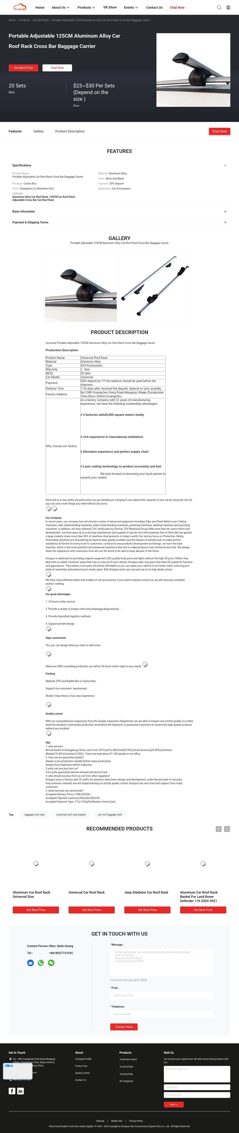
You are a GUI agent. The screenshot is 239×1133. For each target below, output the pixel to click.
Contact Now (123, 1027)
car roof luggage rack (110, 814)
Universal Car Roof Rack (87, 892)
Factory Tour (81, 1066)
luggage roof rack (35, 814)
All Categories (126, 1081)
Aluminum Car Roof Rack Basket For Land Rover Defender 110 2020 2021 (199, 896)
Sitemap (100, 1121)
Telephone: (118, 1006)
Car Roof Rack (41, 20)
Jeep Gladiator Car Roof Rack (146, 892)
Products (24, 20)
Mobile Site (116, 1121)
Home (12, 20)
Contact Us (80, 1080)
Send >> (174, 1104)
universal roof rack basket (71, 814)
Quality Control (82, 1073)
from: (115, 987)
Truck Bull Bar (126, 1074)
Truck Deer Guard (128, 1059)
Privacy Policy (136, 1121)
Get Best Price (23, 68)
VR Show (110, 7)
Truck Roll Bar (126, 1066)
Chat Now (57, 68)
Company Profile (83, 1059)
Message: (117, 944)
